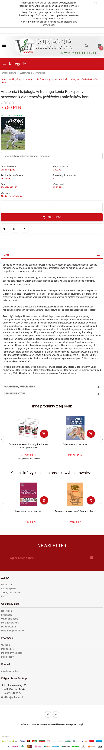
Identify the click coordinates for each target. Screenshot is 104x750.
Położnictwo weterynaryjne (28, 511)
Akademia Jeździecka (11, 196)
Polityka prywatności (11, 653)
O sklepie (5, 645)
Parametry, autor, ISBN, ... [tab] (21, 386)
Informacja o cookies (30, 724)
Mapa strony (7, 657)
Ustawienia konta (9, 618)
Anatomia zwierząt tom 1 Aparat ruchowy (75, 511)
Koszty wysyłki (8, 588)
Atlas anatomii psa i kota (75, 444)
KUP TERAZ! (52, 217)
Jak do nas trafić (9, 671)
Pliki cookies (7, 649)
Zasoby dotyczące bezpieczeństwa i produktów (27, 156)
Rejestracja (6, 611)
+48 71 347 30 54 (11, 693)
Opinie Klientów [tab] (14, 393)
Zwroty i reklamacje (10, 592)
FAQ (3, 596)
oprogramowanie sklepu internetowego (56, 724)
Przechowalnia (8, 626)
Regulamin (6, 584)
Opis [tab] (6, 254)
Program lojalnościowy (12, 630)
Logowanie (6, 614)
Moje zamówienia (10, 622)
